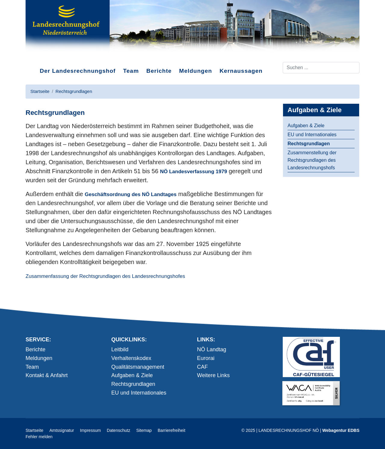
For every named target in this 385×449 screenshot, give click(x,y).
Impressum (90, 430)
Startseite (34, 430)
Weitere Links (213, 375)
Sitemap (144, 430)
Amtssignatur (61, 430)
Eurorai (205, 358)
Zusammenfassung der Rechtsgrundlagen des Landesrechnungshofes (105, 276)
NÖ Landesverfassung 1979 (193, 171)
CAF (202, 367)
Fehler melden (39, 436)
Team (131, 71)
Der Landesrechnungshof (78, 71)
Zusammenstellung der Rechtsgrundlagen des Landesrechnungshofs (312, 160)
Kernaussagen (241, 71)
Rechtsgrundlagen (309, 143)
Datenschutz (118, 430)
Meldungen (195, 71)
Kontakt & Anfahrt (47, 375)
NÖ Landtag (211, 349)
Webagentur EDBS (340, 430)
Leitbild (119, 349)
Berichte (159, 71)
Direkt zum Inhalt (48, 57)
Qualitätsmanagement (137, 367)
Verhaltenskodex (131, 358)
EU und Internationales (312, 134)
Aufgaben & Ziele (306, 125)
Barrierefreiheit (171, 430)
